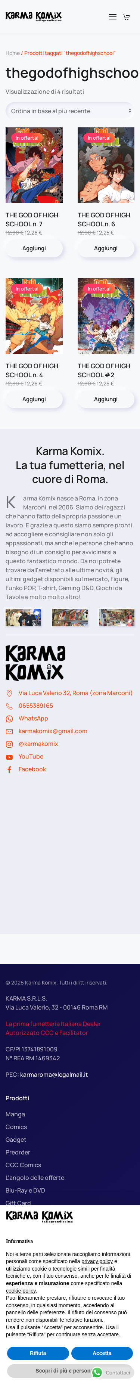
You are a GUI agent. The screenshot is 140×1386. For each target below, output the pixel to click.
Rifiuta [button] (38, 1353)
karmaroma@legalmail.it (54, 1074)
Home (13, 52)
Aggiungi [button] (34, 248)
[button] (112, 17)
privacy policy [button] (97, 1261)
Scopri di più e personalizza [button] (69, 1371)
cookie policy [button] (20, 1291)
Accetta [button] (102, 1353)
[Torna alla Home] (34, 17)
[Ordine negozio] (70, 111)
